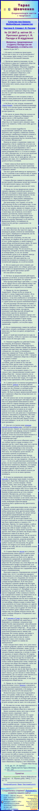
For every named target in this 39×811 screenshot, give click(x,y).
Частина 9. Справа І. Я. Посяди (19, 28)
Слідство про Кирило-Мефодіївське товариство (19, 23)
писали (21, 551)
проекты (23, 685)
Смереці (15, 809)
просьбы (5, 479)
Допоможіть (31, 790)
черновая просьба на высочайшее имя (16, 426)
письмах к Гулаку (14, 618)
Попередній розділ (10, 784)
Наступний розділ (29, 784)
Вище (20, 784)
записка (15, 384)
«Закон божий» (7, 105)
